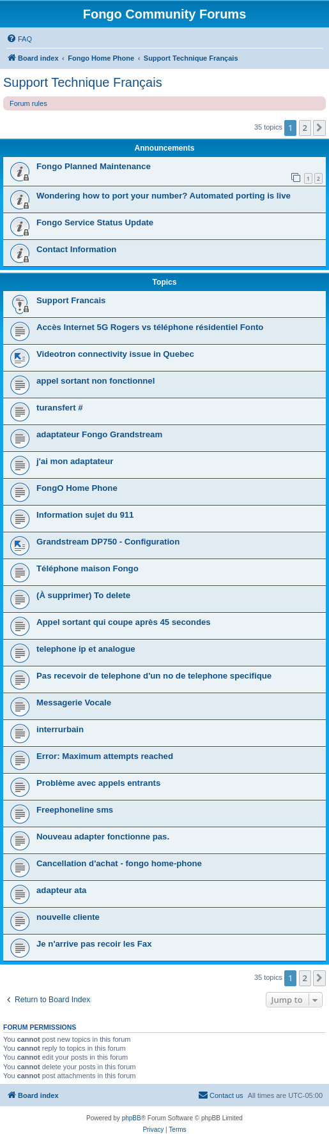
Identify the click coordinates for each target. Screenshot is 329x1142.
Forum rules (28, 103)
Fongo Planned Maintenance (93, 166)
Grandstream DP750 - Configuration (108, 541)
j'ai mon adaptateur (74, 461)
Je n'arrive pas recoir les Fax (94, 944)
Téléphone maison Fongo (87, 568)
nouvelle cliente (68, 917)
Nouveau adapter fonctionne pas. (102, 836)
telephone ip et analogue (85, 649)
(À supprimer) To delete (83, 595)
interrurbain (60, 729)
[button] (319, 127)
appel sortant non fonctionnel (95, 381)
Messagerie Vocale (73, 702)
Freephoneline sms (74, 810)
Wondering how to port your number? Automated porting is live (163, 195)
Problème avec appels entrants (98, 783)
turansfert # (59, 407)
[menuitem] (19, 39)
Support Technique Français (82, 82)
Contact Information (76, 249)
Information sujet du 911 (85, 515)
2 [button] (305, 127)
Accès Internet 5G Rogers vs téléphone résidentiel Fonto (149, 327)
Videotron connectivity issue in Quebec (115, 354)
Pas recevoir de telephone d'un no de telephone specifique (154, 675)
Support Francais (70, 300)
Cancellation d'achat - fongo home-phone (119, 863)
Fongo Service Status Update (94, 222)
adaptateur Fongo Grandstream (99, 434)
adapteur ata (61, 890)
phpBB (131, 1118)
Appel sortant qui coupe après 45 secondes (123, 622)
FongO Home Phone (77, 488)
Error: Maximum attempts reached (104, 756)
